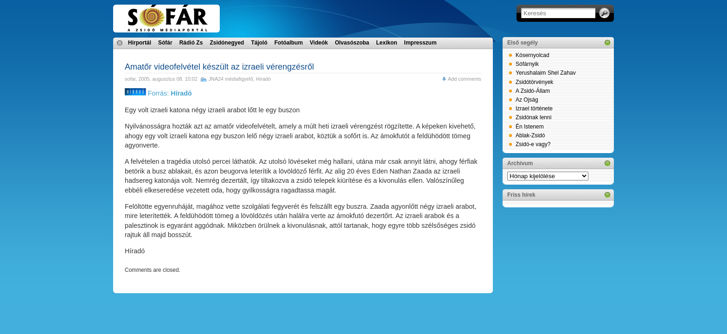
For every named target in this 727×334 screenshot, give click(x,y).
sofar (130, 79)
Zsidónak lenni (533, 117)
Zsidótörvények (534, 82)
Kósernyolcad (532, 55)
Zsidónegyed (227, 42)
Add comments (464, 79)
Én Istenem (530, 126)
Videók (319, 42)
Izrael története (534, 108)
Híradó (263, 79)
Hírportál (139, 42)
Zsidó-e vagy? (533, 144)
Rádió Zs (191, 42)
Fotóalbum (288, 42)
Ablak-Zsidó (530, 135)
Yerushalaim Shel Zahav (546, 73)
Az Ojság (527, 99)
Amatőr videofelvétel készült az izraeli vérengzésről (219, 66)
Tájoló (259, 42)
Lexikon (386, 42)
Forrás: (158, 93)
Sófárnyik (527, 64)
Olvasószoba (352, 42)
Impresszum (420, 42)
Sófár (165, 42)
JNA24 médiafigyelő (231, 79)
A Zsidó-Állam (533, 91)
